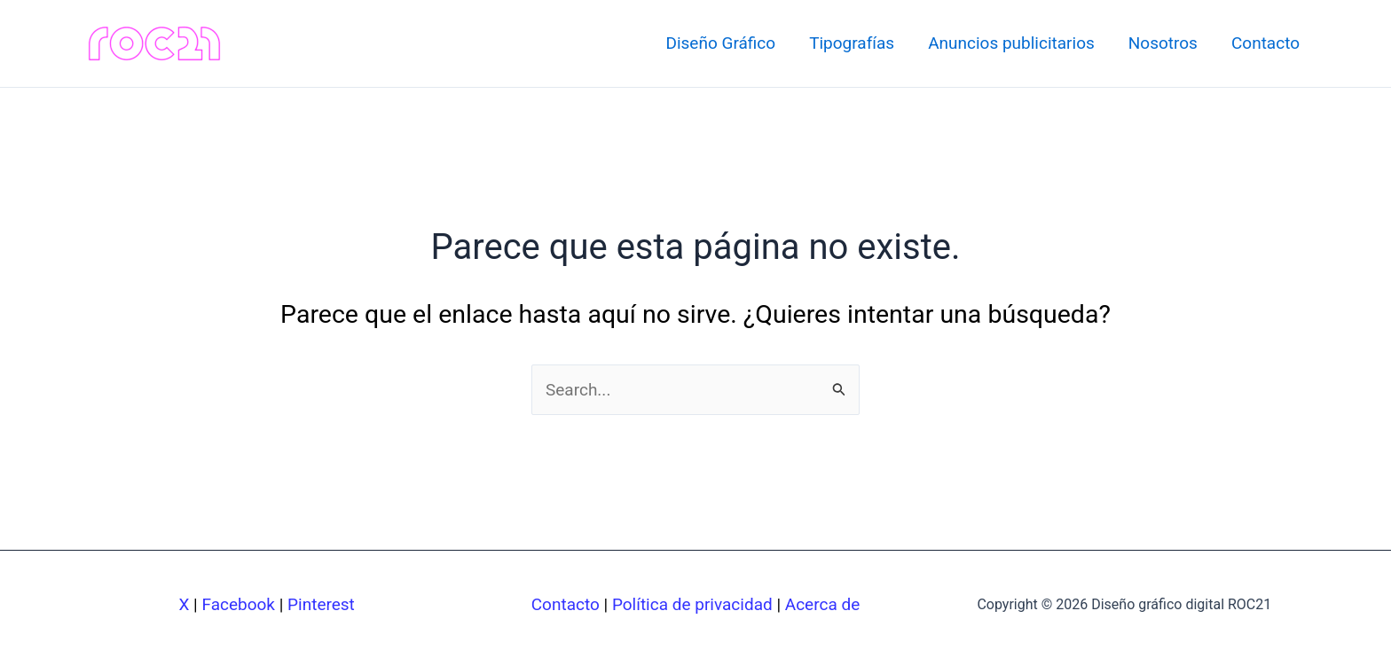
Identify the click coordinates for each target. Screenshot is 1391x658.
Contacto (1265, 43)
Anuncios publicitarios (1011, 43)
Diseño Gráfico (720, 43)
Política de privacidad (692, 604)
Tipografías (851, 43)
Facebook (238, 604)
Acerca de (822, 604)
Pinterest (321, 604)
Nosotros (1163, 43)
